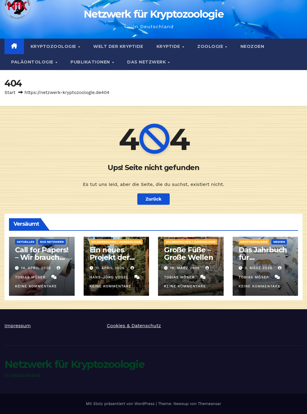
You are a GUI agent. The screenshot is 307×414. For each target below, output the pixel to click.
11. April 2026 (110, 268)
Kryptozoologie (54, 46)
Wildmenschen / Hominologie (116, 241)
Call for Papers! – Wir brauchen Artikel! (41, 257)
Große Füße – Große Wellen (188, 253)
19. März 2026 (185, 268)
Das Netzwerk (147, 62)
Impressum (17, 325)
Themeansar (209, 403)
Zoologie (211, 46)
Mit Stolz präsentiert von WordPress (121, 403)
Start (9, 92)
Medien (279, 241)
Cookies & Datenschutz (134, 325)
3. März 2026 (259, 268)
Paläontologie (33, 62)
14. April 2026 (36, 268)
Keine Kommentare (36, 286)
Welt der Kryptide (118, 46)
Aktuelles (25, 241)
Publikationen (90, 62)
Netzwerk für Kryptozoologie (153, 14)
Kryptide (169, 46)
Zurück (154, 199)
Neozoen (252, 46)
